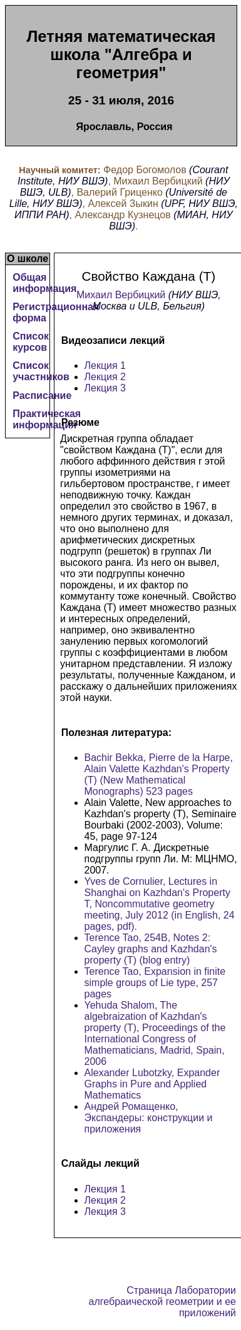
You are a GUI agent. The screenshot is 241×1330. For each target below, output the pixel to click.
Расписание (42, 395)
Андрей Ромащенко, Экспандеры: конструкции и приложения (149, 1117)
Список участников (41, 371)
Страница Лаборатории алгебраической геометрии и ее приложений (162, 1301)
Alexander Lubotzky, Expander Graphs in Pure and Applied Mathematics (152, 1084)
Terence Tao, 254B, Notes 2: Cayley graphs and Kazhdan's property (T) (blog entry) (151, 948)
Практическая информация (47, 419)
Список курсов (31, 342)
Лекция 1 (105, 365)
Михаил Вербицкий (120, 295)
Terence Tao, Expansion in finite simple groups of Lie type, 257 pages (155, 982)
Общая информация (44, 283)
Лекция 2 (105, 376)
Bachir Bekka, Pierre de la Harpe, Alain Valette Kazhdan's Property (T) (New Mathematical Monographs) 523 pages (159, 774)
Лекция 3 (105, 388)
